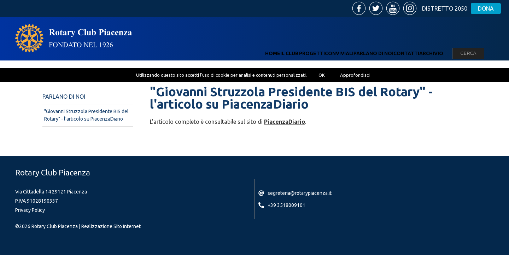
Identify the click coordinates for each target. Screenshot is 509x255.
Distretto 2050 (444, 8)
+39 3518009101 (286, 205)
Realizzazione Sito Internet (111, 226)
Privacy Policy (30, 210)
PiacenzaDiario (284, 121)
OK (321, 75)
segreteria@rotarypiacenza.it (300, 193)
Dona (486, 8)
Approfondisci (355, 75)
